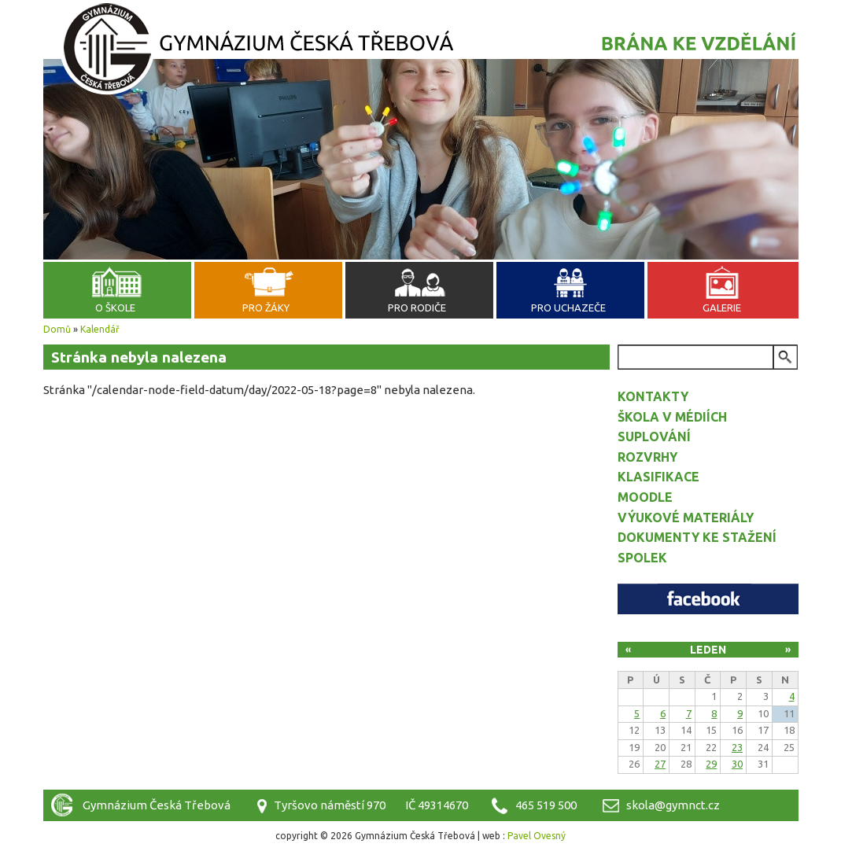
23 (737, 747)
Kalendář (100, 329)
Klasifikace (658, 477)
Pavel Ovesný (536, 836)
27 (660, 763)
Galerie (722, 307)
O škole (115, 307)
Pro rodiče (417, 307)
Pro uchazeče (568, 307)
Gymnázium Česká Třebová (421, 51)
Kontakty (653, 396)
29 (711, 763)
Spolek (642, 558)
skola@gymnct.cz (673, 805)
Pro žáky (266, 307)
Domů (57, 329)
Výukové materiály (686, 517)
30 (737, 763)
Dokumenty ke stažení (697, 537)
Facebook (708, 599)
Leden (708, 649)
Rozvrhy (647, 457)
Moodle (645, 497)
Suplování (654, 436)
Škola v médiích (672, 417)
